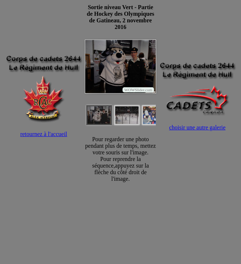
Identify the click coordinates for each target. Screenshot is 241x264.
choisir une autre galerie (197, 127)
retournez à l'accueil (43, 134)
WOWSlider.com (138, 90)
